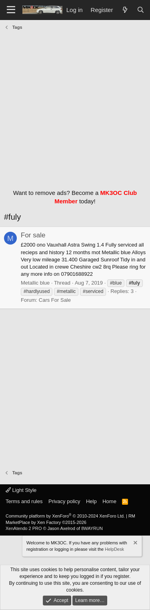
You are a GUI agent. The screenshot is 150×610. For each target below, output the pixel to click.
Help (91, 501)
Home (109, 501)
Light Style (21, 490)
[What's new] (124, 9)
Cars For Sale (55, 300)
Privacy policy (64, 501)
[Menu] (11, 10)
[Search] (140, 9)
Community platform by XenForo (65, 516)
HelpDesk (114, 549)
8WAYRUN (92, 528)
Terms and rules (24, 501)
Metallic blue (35, 283)
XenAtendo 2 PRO (24, 528)
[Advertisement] (75, 107)
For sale (33, 235)
